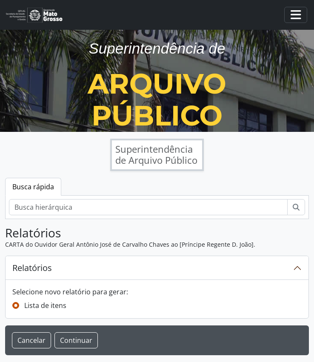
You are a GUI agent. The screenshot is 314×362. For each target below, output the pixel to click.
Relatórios (32, 268)
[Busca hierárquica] (148, 207)
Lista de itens (45, 305)
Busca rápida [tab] (33, 186)
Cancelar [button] (31, 340)
